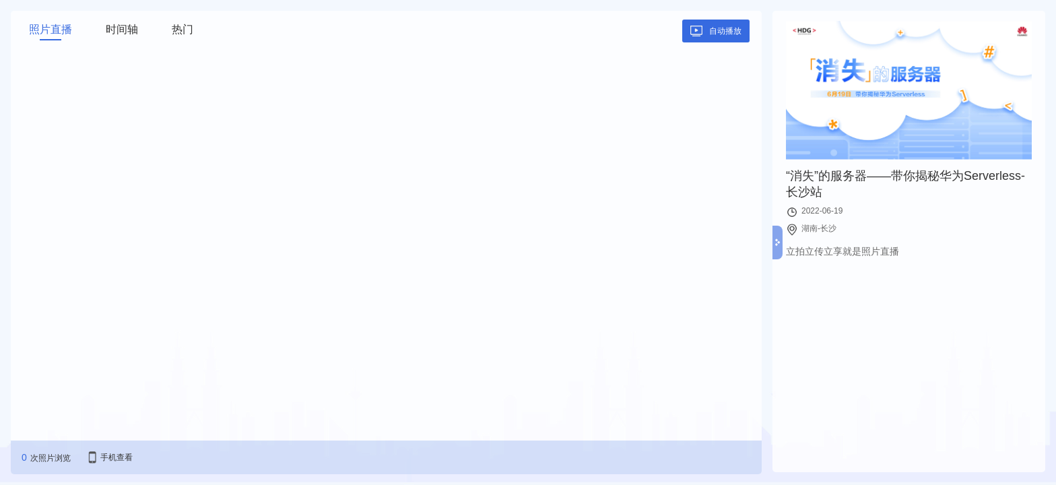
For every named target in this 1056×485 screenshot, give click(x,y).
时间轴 (122, 29)
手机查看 (116, 457)
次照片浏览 (50, 458)
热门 (182, 29)
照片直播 (50, 29)
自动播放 (725, 31)
